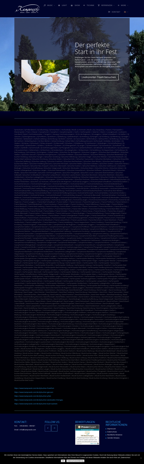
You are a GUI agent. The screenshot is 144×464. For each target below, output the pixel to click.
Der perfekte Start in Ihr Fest (93, 49)
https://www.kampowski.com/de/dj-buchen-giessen (33, 392)
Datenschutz (112, 432)
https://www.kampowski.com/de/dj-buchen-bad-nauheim (35, 404)
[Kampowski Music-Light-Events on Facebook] (48, 428)
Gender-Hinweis (113, 438)
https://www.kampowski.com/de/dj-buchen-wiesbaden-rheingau (38, 400)
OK (63, 461)
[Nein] (141, 458)
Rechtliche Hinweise (114, 435)
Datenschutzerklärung (75, 461)
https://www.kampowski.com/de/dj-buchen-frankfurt (34, 388)
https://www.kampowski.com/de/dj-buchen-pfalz (32, 396)
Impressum (111, 429)
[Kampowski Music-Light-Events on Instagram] (54, 428)
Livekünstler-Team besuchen (96, 75)
